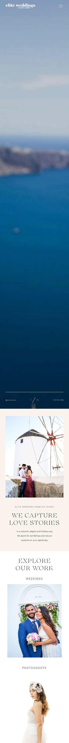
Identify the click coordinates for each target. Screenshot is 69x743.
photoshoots (34, 668)
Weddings (34, 579)
